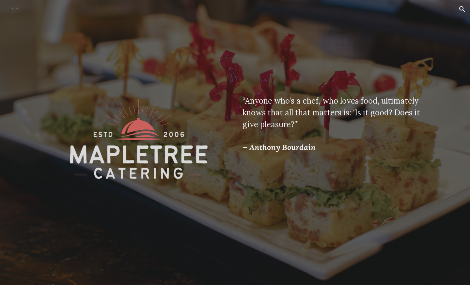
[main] (331, 113)
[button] (462, 9)
